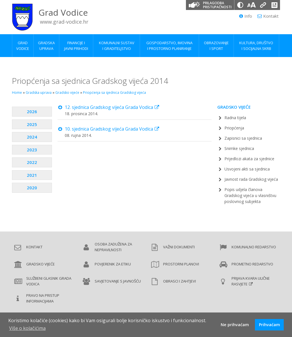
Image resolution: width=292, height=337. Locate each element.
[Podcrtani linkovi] (263, 5)
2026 (32, 111)
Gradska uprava (39, 92)
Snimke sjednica (239, 148)
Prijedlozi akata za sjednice (249, 158)
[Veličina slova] (251, 5)
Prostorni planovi (181, 264)
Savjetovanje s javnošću (118, 281)
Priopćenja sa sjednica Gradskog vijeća (114, 92)
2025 (32, 124)
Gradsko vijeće (67, 92)
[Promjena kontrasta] (240, 5)
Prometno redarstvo (252, 264)
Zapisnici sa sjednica (243, 138)
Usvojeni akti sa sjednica (247, 169)
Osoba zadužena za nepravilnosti (113, 246)
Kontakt (268, 16)
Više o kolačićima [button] (27, 328)
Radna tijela (235, 117)
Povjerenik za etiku (113, 264)
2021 (32, 175)
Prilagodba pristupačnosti (217, 5)
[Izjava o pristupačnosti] (274, 5)
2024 (32, 137)
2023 (32, 150)
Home (17, 92)
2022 (32, 162)
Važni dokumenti (179, 246)
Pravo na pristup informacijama (42, 298)
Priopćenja (234, 128)
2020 (32, 187)
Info (245, 16)
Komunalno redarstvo (254, 246)
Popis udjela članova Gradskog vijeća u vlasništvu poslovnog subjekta (250, 195)
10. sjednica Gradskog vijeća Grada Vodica (109, 129)
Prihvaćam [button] (269, 324)
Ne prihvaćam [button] (235, 324)
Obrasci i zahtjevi (179, 281)
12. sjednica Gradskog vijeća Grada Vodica (109, 107)
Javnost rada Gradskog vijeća (251, 179)
